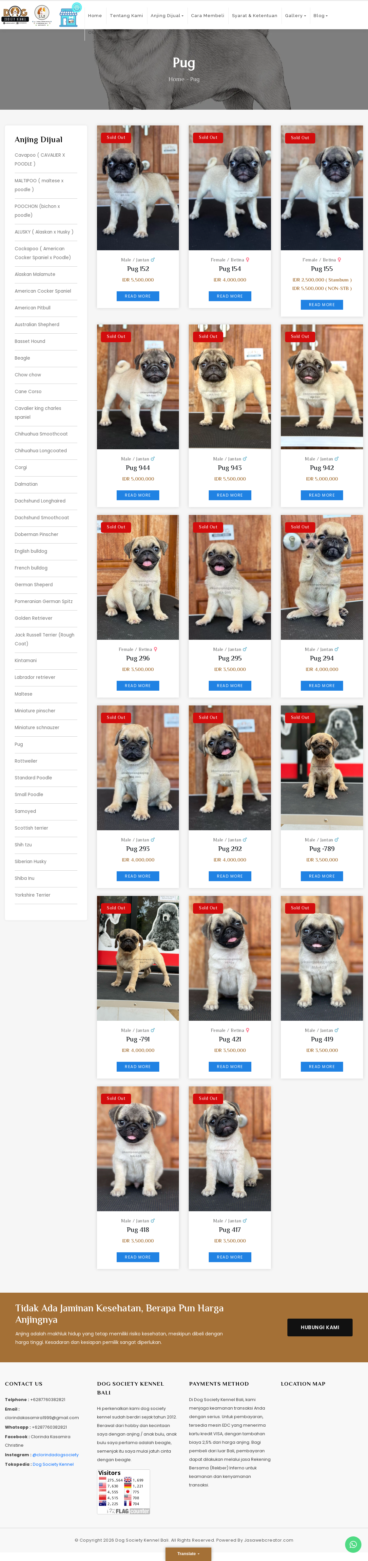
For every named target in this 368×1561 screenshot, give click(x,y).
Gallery (294, 15)
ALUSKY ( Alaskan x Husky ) (45, 230)
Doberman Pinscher (37, 526)
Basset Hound (30, 337)
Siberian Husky (31, 846)
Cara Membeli (207, 15)
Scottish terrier (31, 814)
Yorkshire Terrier (33, 879)
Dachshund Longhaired (41, 493)
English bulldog (31, 542)
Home (95, 15)
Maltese (24, 682)
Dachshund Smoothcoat (43, 509)
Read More (138, 296)
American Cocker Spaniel (43, 287)
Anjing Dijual (166, 15)
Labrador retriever (35, 666)
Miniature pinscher (36, 699)
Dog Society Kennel (53, 1464)
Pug (19, 731)
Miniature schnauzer (38, 715)
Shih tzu (24, 830)
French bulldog (31, 559)
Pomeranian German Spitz (45, 592)
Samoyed (26, 797)
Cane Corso (28, 386)
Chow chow (28, 370)
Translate (187, 1553)
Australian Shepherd (38, 320)
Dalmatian (27, 477)
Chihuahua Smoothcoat (42, 427)
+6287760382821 (47, 1399)
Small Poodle (29, 781)
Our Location (103, 32)
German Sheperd (34, 575)
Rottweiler (26, 748)
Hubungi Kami (320, 1327)
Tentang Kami (126, 15)
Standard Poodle (33, 764)
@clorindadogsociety (55, 1455)
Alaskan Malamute (36, 271)
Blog (319, 15)
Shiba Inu (25, 863)
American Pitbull (33, 304)
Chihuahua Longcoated (42, 444)
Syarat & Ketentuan (255, 15)
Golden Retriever (34, 608)
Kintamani (26, 649)
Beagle (22, 353)
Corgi (21, 460)
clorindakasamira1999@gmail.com (42, 1417)
